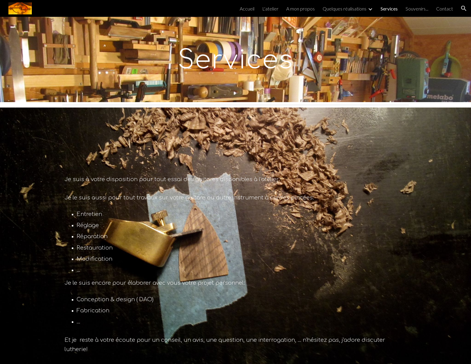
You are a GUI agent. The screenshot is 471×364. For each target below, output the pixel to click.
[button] (464, 8)
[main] (235, 59)
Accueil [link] (247, 8)
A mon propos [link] (300, 8)
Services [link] (389, 8)
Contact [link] (444, 8)
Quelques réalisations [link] (344, 8)
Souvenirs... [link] (417, 8)
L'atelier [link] (270, 8)
